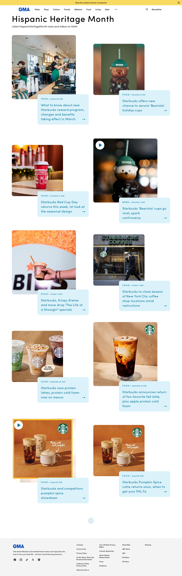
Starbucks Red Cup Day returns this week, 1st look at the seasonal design (62, 211)
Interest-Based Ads (106, 560)
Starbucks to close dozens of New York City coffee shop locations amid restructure (144, 305)
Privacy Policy (81, 562)
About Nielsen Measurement (104, 565)
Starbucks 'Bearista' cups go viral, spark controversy (143, 217)
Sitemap (148, 554)
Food (44, 98)
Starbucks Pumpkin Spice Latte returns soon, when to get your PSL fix (143, 496)
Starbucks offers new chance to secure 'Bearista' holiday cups (140, 107)
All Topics (125, 571)
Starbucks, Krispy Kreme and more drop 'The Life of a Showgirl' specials (61, 311)
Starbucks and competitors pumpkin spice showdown (58, 502)
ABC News (126, 558)
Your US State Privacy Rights (107, 555)
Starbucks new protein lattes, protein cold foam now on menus (61, 402)
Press (101, 571)
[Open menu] (116, 9)
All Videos (125, 566)
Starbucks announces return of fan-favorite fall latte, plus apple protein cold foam (143, 408)
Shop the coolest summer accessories (91, 2)
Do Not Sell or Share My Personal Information (85, 567)
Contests (79, 554)
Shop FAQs (126, 554)
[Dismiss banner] (178, 2)
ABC (123, 562)
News (125, 206)
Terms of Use (81, 558)
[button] (100, 149)
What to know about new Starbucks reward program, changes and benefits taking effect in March (62, 114)
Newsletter (157, 9)
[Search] (147, 9)
